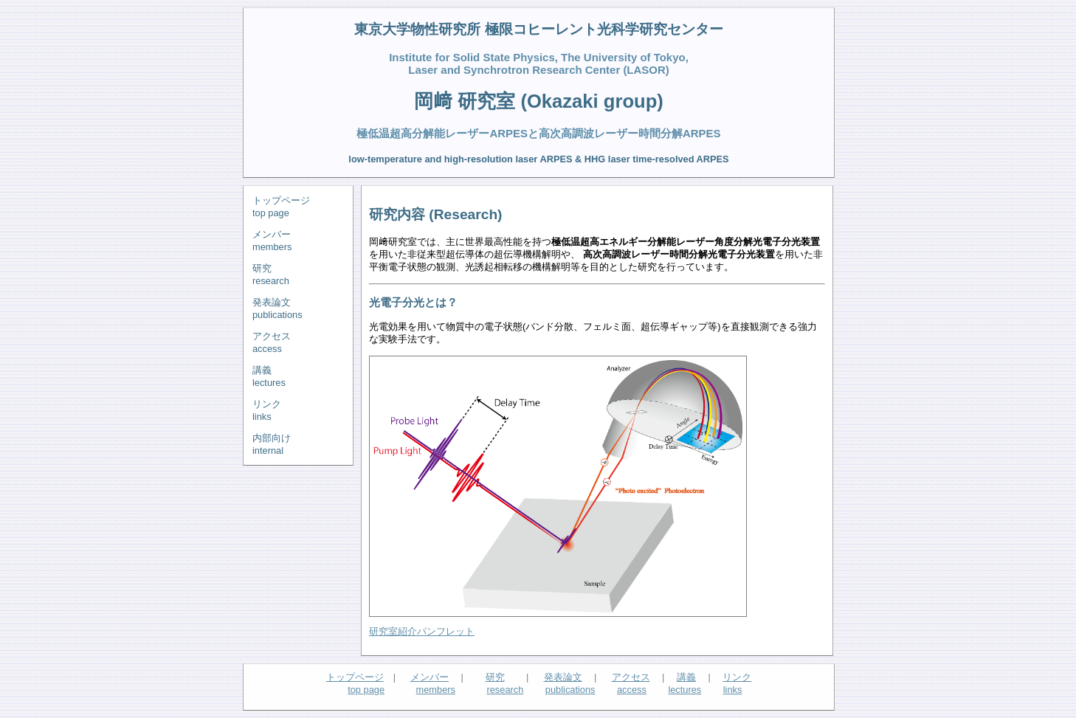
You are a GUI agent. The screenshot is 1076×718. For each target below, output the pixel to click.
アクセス (631, 677)
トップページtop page (281, 206)
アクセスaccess (271, 342)
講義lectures (269, 376)
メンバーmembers (272, 240)
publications (570, 689)
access (631, 689)
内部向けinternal (271, 444)
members (435, 689)
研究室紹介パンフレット (422, 631)
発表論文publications (277, 308)
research (504, 689)
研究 (495, 677)
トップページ (355, 677)
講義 (686, 677)
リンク (736, 677)
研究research (270, 274)
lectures (684, 689)
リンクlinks (266, 410)
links (732, 689)
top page (366, 689)
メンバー (429, 677)
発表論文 (563, 677)
